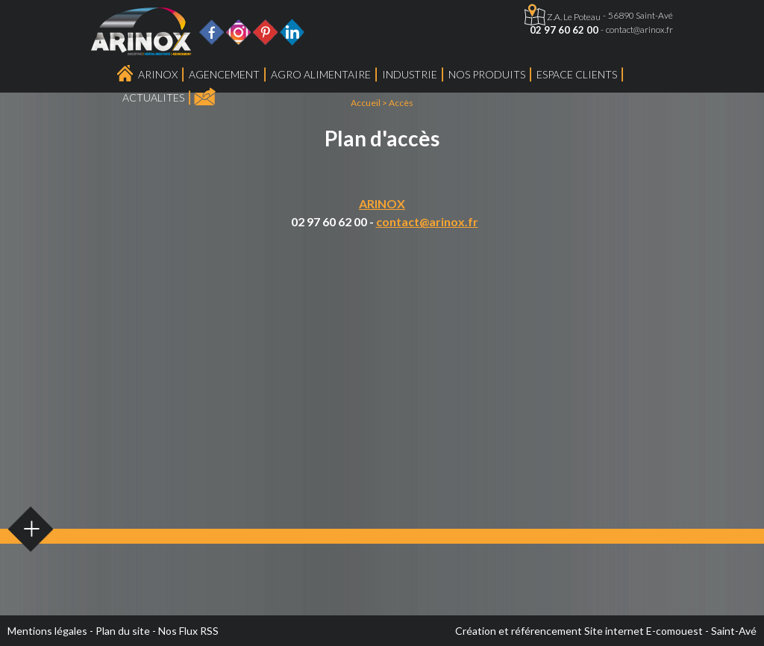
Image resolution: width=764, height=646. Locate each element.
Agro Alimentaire (321, 74)
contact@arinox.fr (639, 29)
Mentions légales (47, 630)
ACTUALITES (153, 97)
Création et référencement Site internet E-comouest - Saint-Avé (606, 630)
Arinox (158, 74)
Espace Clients (576, 74)
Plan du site (123, 630)
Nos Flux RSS (188, 630)
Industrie (409, 74)
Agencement (224, 74)
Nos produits (486, 74)
